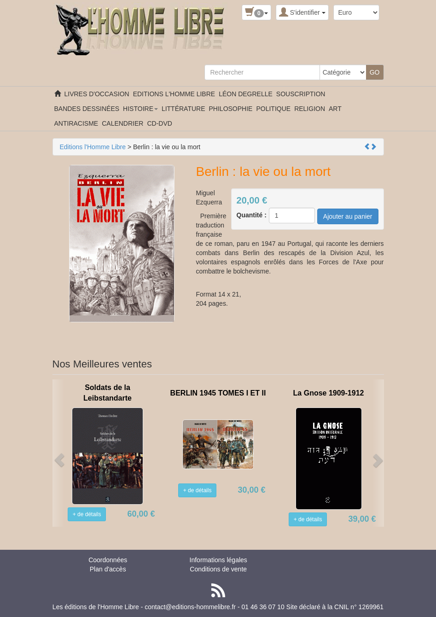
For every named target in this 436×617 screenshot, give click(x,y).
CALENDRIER (122, 123)
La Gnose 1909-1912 (328, 393)
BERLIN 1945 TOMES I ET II (218, 393)
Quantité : (252, 215)
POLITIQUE (273, 108)
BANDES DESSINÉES (87, 108)
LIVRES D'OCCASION (96, 94)
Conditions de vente (218, 569)
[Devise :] (356, 12)
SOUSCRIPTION (301, 94)
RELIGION (309, 108)
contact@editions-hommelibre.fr (190, 607)
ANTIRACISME (76, 123)
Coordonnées (107, 560)
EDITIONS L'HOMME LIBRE (174, 94)
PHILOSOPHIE (231, 108)
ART (335, 108)
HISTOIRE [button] (140, 108)
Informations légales (218, 560)
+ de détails (87, 514)
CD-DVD (159, 123)
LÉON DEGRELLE (246, 94)
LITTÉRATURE (183, 108)
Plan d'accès (108, 569)
